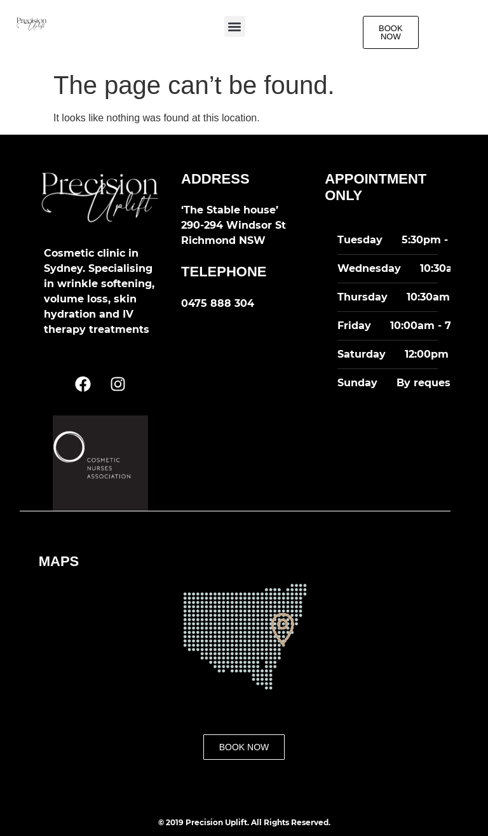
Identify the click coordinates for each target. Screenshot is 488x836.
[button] (234, 26)
